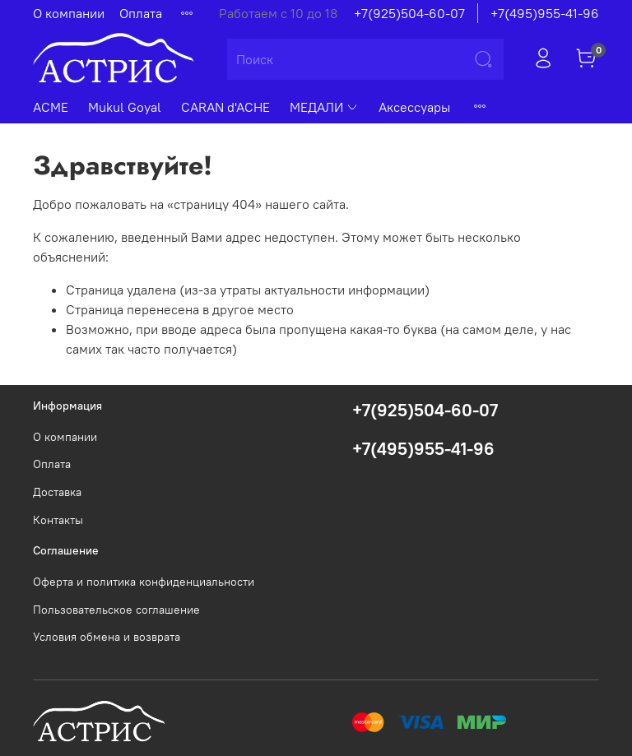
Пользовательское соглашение (116, 609)
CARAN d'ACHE (225, 107)
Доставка (57, 492)
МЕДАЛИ (324, 107)
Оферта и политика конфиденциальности (143, 581)
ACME (50, 107)
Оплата (140, 13)
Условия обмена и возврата (106, 636)
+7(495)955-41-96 (544, 13)
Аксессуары (414, 107)
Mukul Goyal (124, 107)
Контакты (58, 520)
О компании (69, 13)
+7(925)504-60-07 (409, 13)
